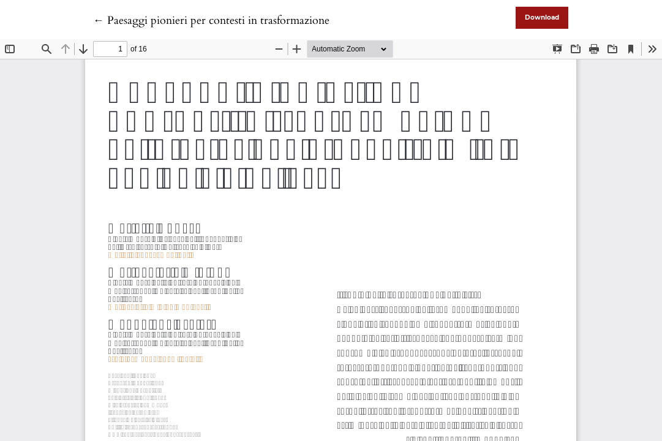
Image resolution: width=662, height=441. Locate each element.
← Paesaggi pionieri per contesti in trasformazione (211, 20)
